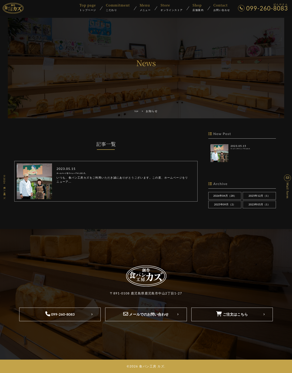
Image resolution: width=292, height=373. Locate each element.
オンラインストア (172, 8)
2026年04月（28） (224, 195)
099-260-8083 (60, 313)
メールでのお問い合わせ (146, 313)
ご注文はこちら (232, 313)
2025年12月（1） (259, 195)
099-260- (264, 8)
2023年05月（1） (259, 204)
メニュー (145, 8)
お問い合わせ (221, 8)
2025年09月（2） (225, 204)
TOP (136, 111)
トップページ (87, 8)
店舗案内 (198, 8)
